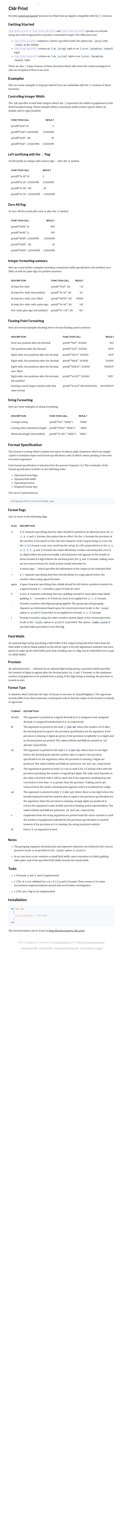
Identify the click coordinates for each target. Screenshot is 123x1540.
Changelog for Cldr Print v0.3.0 (23, 67)
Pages (10, 23)
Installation (16, 59)
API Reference (16, 35)
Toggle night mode (62, 1335)
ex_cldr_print (17, 11)
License (12, 64)
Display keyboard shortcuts (99, 1335)
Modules (12, 27)
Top (12, 43)
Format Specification (21, 53)
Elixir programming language (100, 1329)
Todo (13, 56)
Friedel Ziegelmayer (71, 1329)
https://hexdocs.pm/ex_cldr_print (69, 1313)
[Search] (21, 4)
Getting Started (18, 46)
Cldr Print (13, 39)
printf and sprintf (70, 15)
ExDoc (83, 1325)
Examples (15, 49)
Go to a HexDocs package (83, 1338)
